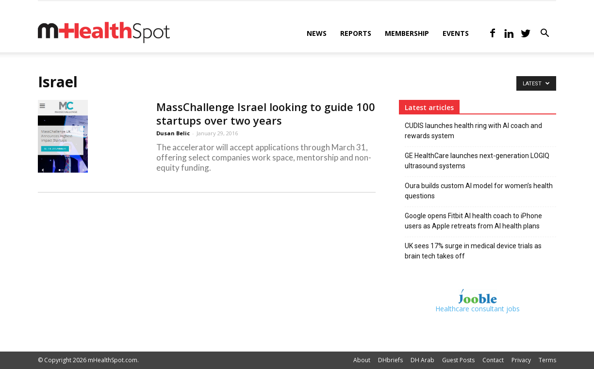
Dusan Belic (173, 133)
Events (456, 33)
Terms (547, 360)
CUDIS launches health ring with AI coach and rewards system (473, 131)
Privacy (521, 360)
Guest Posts (458, 360)
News (317, 33)
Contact (493, 360)
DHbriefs (390, 360)
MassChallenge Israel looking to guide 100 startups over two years (265, 113)
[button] (544, 34)
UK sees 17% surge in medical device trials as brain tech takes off (473, 251)
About (361, 360)
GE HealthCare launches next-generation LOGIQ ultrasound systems (477, 161)
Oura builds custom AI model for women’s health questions (479, 191)
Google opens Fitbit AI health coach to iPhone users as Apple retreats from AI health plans (473, 221)
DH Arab (422, 360)
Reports (355, 33)
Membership (407, 33)
